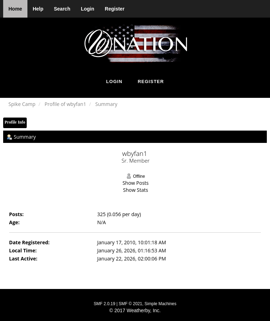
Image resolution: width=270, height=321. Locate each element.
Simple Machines (160, 303)
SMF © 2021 (130, 303)
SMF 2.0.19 (104, 303)
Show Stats (135, 190)
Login (87, 9)
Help (38, 9)
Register (114, 9)
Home (15, 9)
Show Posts (135, 183)
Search (62, 9)
